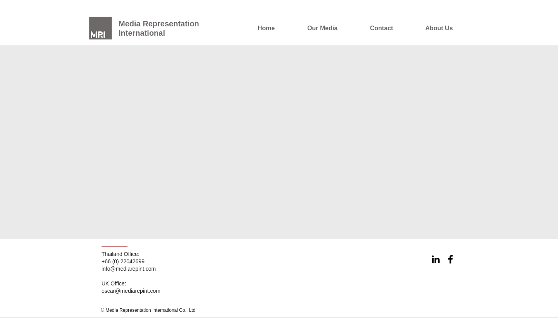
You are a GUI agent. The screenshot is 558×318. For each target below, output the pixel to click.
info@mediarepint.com (129, 269)
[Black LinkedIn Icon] (435, 259)
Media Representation (159, 23)
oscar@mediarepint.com (131, 291)
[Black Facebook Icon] (450, 259)
